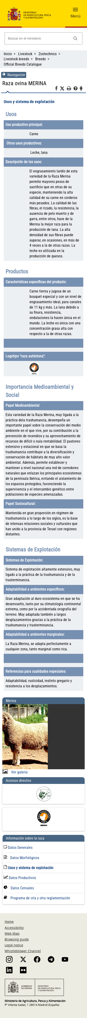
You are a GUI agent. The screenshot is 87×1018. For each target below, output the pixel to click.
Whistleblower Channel (23, 951)
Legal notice (14, 945)
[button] (75, 11)
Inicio (8, 54)
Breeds (40, 59)
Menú (76, 16)
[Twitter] (63, 88)
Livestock (25, 54)
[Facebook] (57, 89)
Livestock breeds (16, 59)
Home (9, 921)
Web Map (12, 933)
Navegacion (13, 74)
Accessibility (14, 927)
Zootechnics (48, 54)
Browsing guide (17, 939)
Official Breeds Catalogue (23, 64)
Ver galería (19, 772)
